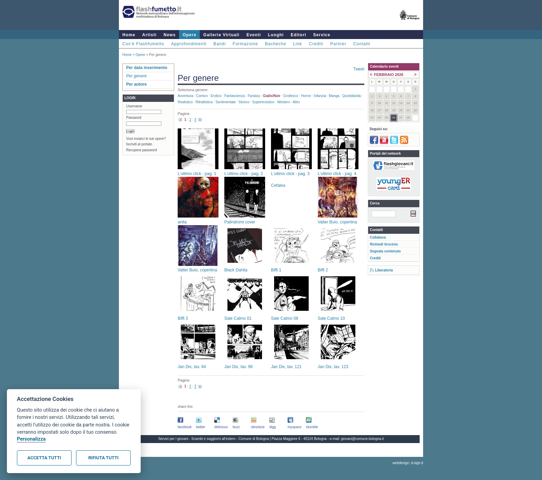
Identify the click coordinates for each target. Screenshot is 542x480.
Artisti (149, 34)
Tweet (358, 69)
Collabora (378, 237)
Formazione (245, 43)
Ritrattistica (204, 102)
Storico (244, 102)
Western (283, 102)
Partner (338, 43)
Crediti (316, 43)
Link (297, 43)
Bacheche (275, 43)
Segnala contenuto (385, 251)
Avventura (185, 96)
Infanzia (320, 96)
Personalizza (31, 439)
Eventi (253, 34)
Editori (298, 34)
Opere (189, 34)
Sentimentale (226, 102)
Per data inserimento (146, 67)
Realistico (185, 102)
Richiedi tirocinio (384, 244)
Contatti (361, 43)
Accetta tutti (44, 457)
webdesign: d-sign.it (408, 463)
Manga (334, 96)
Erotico (216, 96)
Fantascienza (234, 96)
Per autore (136, 84)
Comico (202, 96)
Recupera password (141, 150)
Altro (296, 102)
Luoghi (276, 34)
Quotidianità (351, 96)
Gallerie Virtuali (221, 34)
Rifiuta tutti (103, 457)
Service (321, 34)
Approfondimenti (188, 43)
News (169, 34)
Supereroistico (263, 102)
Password (133, 117)
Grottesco (290, 96)
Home (128, 34)
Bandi (219, 43)
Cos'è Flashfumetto (143, 43)
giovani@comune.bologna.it (362, 439)
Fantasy (254, 96)
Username (134, 106)
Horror (306, 96)
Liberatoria (384, 270)
